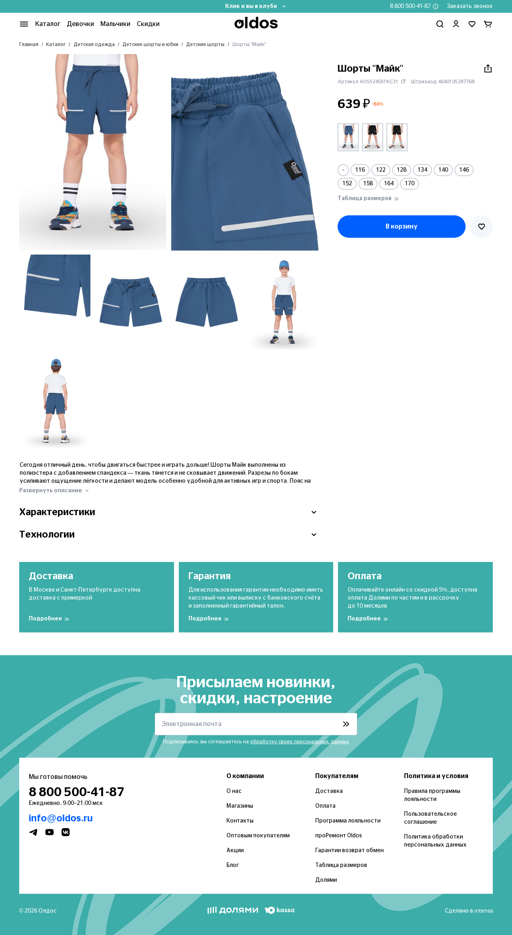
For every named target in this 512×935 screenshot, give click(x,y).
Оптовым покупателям (258, 836)
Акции (235, 850)
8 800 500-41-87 (410, 6)
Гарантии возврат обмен (349, 850)
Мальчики (115, 24)
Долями (326, 880)
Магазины (239, 806)
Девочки (80, 24)
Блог (232, 865)
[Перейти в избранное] (472, 24)
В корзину (402, 226)
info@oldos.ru (61, 818)
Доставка (329, 791)
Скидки (148, 24)
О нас (234, 791)
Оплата (325, 806)
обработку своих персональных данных (299, 741)
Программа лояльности (347, 821)
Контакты (240, 821)
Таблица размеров (341, 865)
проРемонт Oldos (338, 836)
